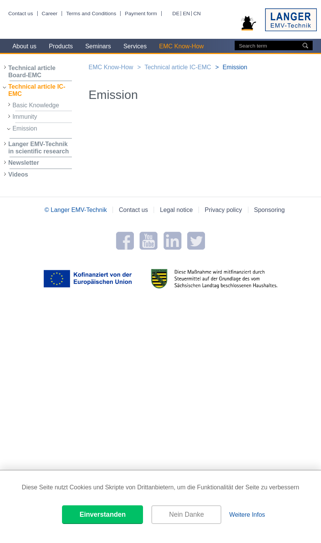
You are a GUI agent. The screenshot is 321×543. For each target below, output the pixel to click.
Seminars (98, 46)
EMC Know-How (181, 46)
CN (197, 13)
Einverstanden (102, 514)
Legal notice (176, 210)
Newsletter (23, 162)
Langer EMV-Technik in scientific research (38, 147)
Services (134, 46)
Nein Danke (186, 514)
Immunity (25, 116)
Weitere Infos (247, 514)
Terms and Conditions (91, 13)
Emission (25, 128)
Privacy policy (223, 210)
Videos (18, 174)
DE (176, 13)
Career (50, 13)
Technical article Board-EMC (32, 71)
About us (25, 46)
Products (61, 46)
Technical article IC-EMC (36, 90)
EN (186, 13)
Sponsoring (269, 210)
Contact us (20, 13)
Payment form (141, 13)
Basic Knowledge (36, 105)
